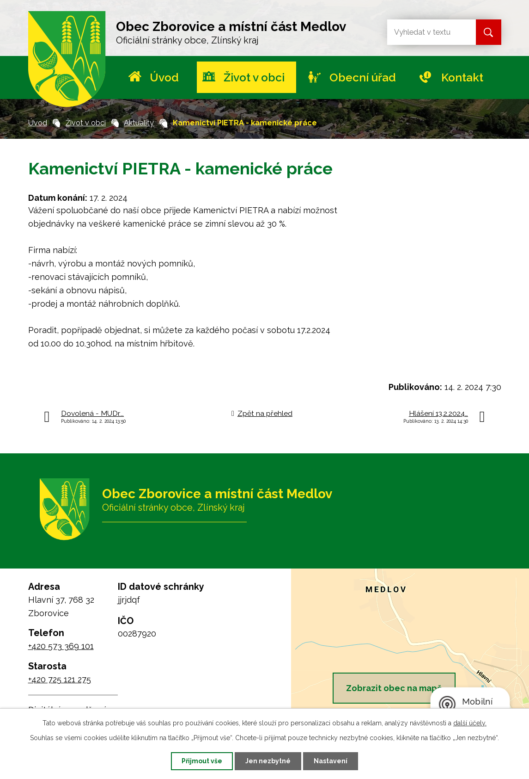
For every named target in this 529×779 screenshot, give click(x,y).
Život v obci (254, 77)
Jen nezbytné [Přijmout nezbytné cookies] (268, 761)
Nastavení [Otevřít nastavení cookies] (330, 761)
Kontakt (462, 77)
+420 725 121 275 (59, 679)
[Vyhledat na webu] (424, 32)
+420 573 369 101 (61, 646)
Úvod (164, 77)
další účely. (469, 723)
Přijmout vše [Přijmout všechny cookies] (202, 761)
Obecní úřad (362, 77)
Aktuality (139, 122)
